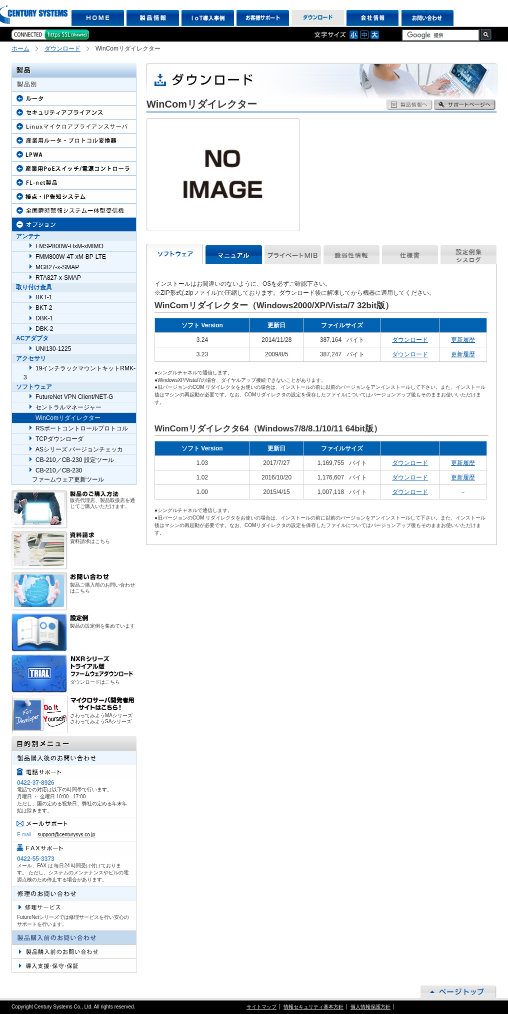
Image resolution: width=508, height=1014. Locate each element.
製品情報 (152, 18)
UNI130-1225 (53, 348)
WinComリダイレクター (68, 417)
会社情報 (372, 18)
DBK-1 (44, 318)
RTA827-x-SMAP (58, 277)
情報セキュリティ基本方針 (314, 1006)
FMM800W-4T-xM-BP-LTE (71, 256)
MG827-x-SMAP (57, 267)
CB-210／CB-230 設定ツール (75, 459)
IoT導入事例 (208, 18)
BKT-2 (44, 307)
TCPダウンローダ (60, 438)
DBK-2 (44, 328)
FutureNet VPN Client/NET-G (74, 396)
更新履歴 (463, 339)
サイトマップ (261, 1006)
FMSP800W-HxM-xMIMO (70, 246)
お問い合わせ (428, 18)
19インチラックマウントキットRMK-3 (80, 373)
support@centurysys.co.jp (66, 834)
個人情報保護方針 (370, 1006)
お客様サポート (262, 18)
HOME (98, 18)
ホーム (21, 48)
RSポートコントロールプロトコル (82, 428)
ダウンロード (318, 18)
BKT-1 (44, 297)
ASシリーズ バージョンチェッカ (79, 449)
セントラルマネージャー (69, 407)
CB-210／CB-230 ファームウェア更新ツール (64, 475)
